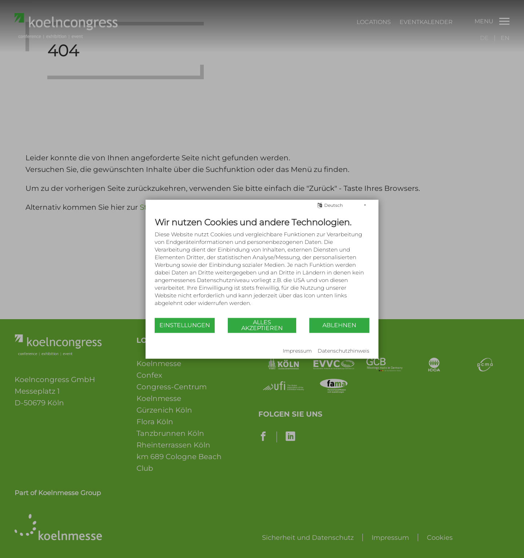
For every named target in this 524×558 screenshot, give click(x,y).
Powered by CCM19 (177, 351)
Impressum (297, 351)
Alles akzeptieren (262, 325)
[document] (262, 267)
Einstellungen (184, 325)
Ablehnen (339, 325)
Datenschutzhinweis (343, 351)
